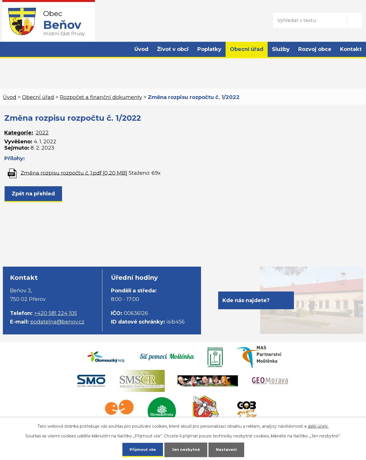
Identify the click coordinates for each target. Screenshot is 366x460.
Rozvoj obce (314, 49)
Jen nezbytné (186, 449)
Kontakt (351, 49)
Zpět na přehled (33, 194)
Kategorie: (18, 133)
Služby (281, 49)
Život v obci (173, 49)
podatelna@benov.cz (57, 322)
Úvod (141, 49)
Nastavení (227, 449)
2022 (42, 133)
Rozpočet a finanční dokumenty (101, 97)
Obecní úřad (246, 49)
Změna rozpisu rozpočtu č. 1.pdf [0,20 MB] (74, 173)
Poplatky (209, 49)
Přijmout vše (141, 449)
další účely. (318, 425)
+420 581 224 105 (55, 313)
